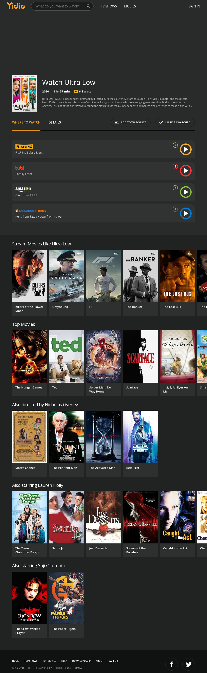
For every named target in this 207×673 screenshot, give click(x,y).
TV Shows (109, 6)
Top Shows (30, 660)
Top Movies (49, 660)
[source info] (174, 145)
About (100, 660)
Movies (130, 6)
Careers (113, 660)
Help (64, 660)
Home (15, 660)
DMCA (78, 667)
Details (55, 122)
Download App (81, 660)
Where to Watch (26, 122)
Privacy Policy (43, 667)
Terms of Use (63, 667)
